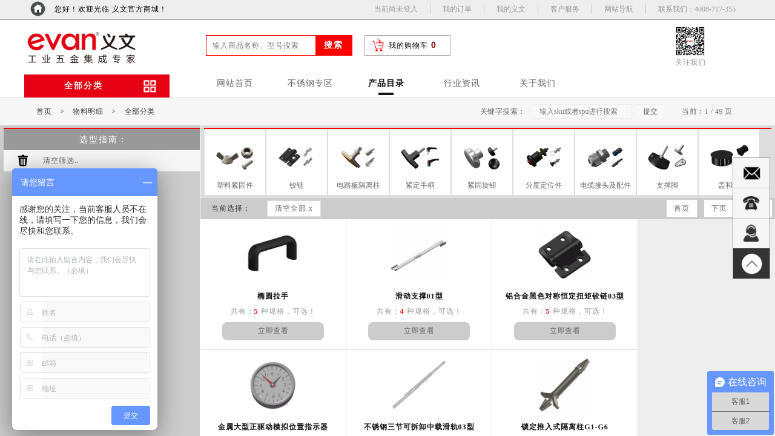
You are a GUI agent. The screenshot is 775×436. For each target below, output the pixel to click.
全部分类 (140, 111)
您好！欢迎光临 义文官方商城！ (110, 9)
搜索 (333, 45)
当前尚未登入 (396, 9)
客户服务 (564, 9)
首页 (43, 111)
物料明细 (88, 111)
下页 (719, 208)
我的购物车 (408, 45)
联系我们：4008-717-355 (697, 9)
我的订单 (457, 9)
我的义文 (511, 9)
